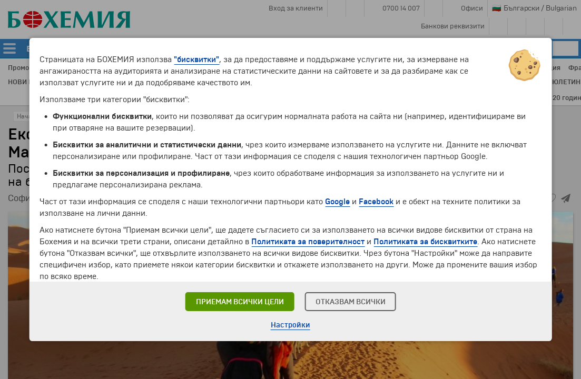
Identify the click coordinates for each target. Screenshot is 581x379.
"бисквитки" (196, 59)
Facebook (376, 201)
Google (337, 201)
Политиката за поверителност (308, 241)
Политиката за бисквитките (425, 241)
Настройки (290, 325)
